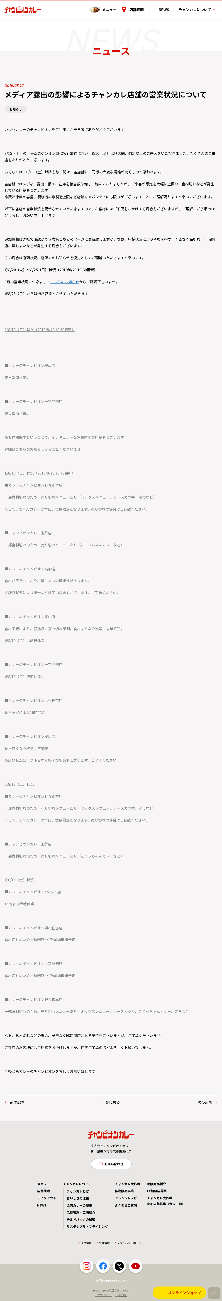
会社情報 (104, 1244)
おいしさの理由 (78, 1199)
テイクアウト (46, 1199)
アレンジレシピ (126, 1199)
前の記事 (17, 1102)
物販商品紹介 (156, 1185)
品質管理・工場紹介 (81, 1213)
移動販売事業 (124, 1192)
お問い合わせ (113, 1164)
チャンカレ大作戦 (127, 1185)
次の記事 (205, 1102)
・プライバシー (103, 1296)
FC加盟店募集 (157, 1192)
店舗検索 (144, 6)
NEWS (168, 6)
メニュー (117, 6)
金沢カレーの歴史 (79, 1206)
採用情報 (86, 1244)
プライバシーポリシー (130, 1244)
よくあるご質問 (126, 1206)
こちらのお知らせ (64, 281)
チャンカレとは (78, 1192)
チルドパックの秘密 (81, 1220)
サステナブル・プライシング (87, 1227)
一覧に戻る (111, 1102)
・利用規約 (121, 1296)
